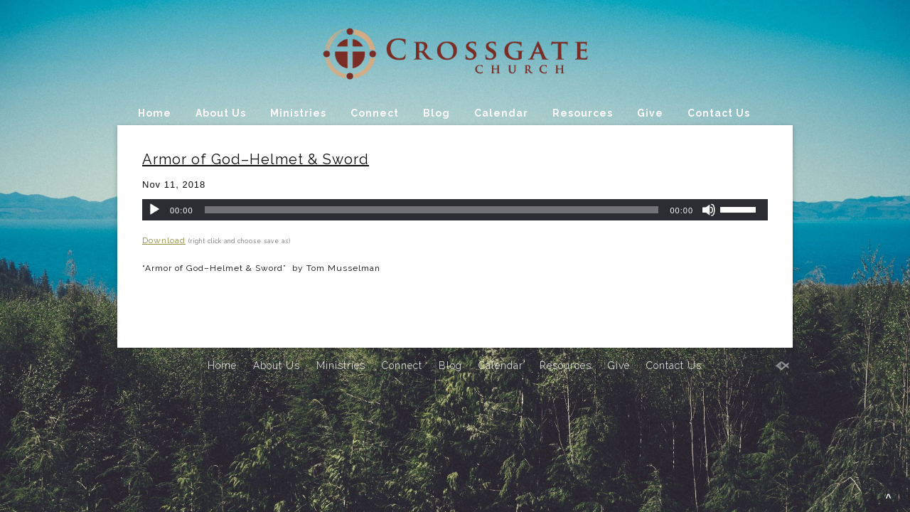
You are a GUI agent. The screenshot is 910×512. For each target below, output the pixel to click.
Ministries (298, 113)
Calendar (501, 113)
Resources (582, 113)
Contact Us (718, 113)
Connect (374, 113)
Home (154, 113)
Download (164, 240)
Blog (436, 113)
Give (650, 113)
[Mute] (709, 210)
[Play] (154, 210)
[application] (455, 209)
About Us (221, 113)
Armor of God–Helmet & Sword (255, 159)
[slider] (432, 209)
